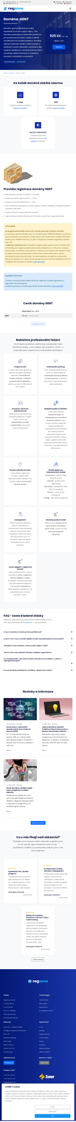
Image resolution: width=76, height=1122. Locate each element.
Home (5, 73)
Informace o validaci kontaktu (13, 1027)
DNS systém (43, 1003)
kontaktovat (27, 622)
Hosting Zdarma (9, 1003)
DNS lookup (7, 1041)
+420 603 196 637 (10, 2)
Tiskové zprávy (44, 1038)
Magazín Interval (44, 1034)
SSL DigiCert (39, 139)
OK (63, 1116)
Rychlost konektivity (10, 1038)
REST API (7, 1034)
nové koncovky (21, 62)
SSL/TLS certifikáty (10, 1011)
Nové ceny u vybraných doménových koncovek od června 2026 (18, 729)
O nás (41, 1027)
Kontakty (59, 3)
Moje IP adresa (8, 1045)
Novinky (41, 1030)
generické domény (9, 62)
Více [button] (39, 942)
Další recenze (38, 959)
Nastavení (48, 1116)
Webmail (58, 2)
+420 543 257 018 (24, 2)
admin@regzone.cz (11, 3)
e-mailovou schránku (22, 106)
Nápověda (67, 2)
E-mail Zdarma (8, 1007)
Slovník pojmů (8, 1052)
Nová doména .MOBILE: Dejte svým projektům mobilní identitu (19, 790)
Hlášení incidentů (44, 1052)
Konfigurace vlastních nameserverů (15, 1030)
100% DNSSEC (44, 1000)
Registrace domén (9, 1000)
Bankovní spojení (44, 1048)
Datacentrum (43, 1007)
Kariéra (41, 1041)
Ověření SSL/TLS (9, 1048)
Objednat (58, 47)
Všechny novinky (38, 823)
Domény (11, 73)
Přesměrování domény (11, 1018)
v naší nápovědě (39, 262)
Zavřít (33, 1116)
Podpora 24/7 (9, 1070)
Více (8, 750)
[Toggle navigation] (70, 8)
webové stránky (59, 108)
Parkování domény (10, 1014)
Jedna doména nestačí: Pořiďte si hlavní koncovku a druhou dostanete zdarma (55, 729)
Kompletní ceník (38, 324)
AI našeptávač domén (46, 1011)
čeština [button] (67, 3)
